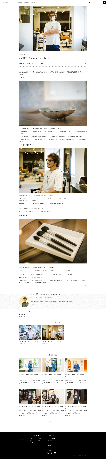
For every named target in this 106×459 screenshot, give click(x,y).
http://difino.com (35, 305)
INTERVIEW (50, 440)
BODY (39, 440)
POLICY (49, 450)
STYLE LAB (5, 2)
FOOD (31, 440)
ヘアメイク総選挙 (51, 438)
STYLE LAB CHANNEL (52, 443)
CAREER (49, 445)
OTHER (31, 442)
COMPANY (50, 448)
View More (54, 422)
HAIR (31, 438)
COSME (39, 438)
